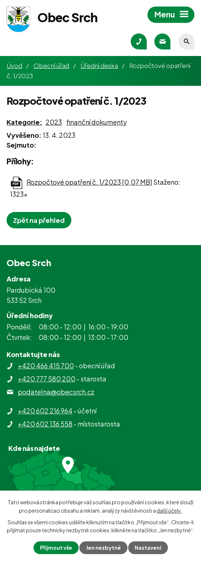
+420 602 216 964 (45, 410)
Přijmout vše (56, 547)
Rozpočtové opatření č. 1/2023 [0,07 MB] (89, 182)
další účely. (169, 510)
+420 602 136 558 (45, 424)
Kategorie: (24, 122)
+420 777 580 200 (46, 378)
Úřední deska (99, 65)
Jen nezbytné (103, 547)
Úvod (14, 65)
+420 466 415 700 (46, 365)
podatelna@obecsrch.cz (56, 392)
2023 (54, 122)
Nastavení (148, 547)
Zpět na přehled (39, 220)
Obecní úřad (51, 65)
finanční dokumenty (96, 122)
